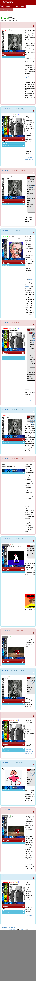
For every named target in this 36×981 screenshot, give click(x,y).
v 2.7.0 (21, 929)
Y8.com (4, 24)
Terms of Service (12, 927)
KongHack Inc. (12, 929)
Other (22, 6)
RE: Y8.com (6, 109)
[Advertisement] (15, 13)
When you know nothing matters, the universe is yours (29, 159)
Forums (8, 6)
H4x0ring (15, 6)
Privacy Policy (4, 927)
